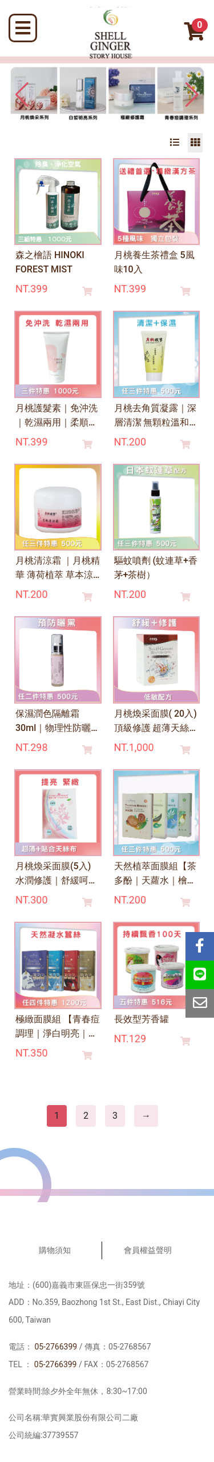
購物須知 (55, 1250)
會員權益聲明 (148, 1250)
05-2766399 (55, 1346)
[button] (192, 94)
